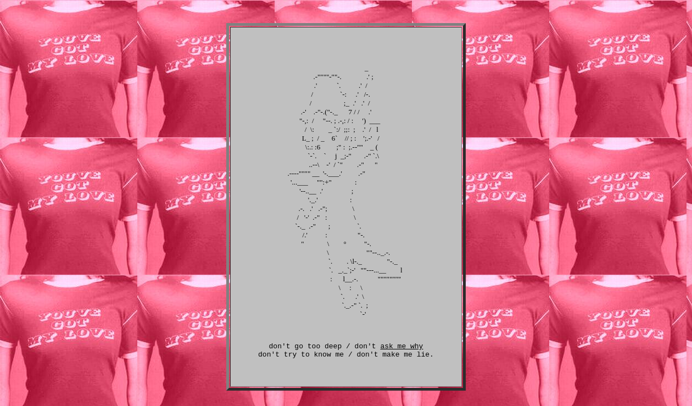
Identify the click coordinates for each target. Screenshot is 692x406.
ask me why (401, 350)
